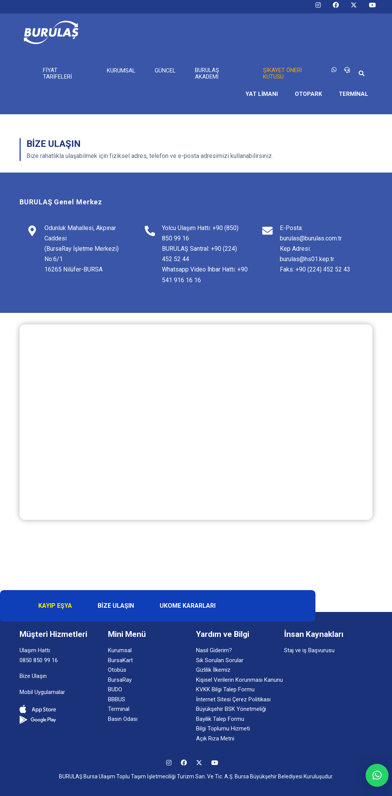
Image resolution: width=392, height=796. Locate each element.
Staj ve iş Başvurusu (309, 650)
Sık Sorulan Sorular (219, 660)
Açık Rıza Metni (215, 738)
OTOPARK (308, 93)
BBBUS (116, 699)
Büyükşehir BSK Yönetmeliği (231, 709)
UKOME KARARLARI (188, 605)
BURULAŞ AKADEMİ (207, 73)
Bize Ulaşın (33, 676)
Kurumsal (120, 650)
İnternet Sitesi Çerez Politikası (233, 699)
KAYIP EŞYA (55, 605)
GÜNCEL (165, 70)
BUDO (115, 689)
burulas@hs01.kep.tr (307, 259)
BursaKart (120, 660)
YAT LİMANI (261, 93)
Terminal (118, 709)
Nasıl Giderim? (214, 650)
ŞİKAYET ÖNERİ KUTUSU (282, 73)
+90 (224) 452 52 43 (323, 269)
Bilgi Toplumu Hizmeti (223, 728)
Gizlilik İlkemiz (213, 669)
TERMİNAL (353, 93)
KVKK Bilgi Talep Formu (225, 689)
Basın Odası (122, 718)
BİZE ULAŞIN (116, 605)
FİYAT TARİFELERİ (57, 73)
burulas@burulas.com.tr (311, 238)
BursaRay (120, 679)
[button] (377, 775)
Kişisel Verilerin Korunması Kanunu (239, 679)
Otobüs (117, 669)
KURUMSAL (121, 70)
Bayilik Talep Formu (220, 718)
